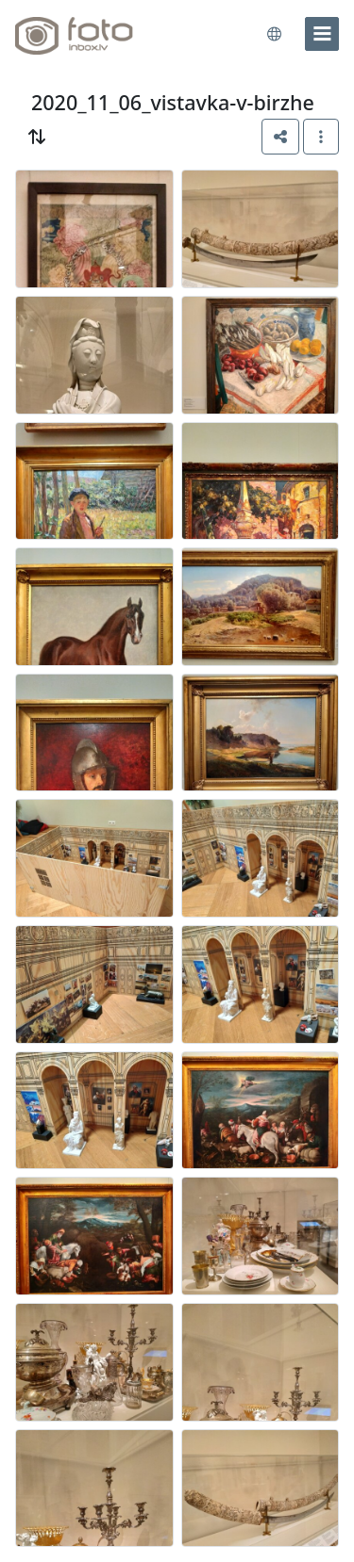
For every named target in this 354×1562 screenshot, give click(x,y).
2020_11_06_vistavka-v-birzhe (172, 102)
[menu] (322, 34)
